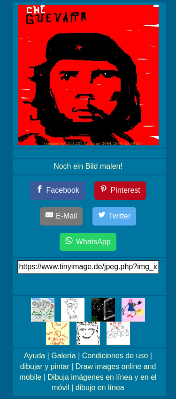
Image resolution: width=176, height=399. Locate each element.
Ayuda (34, 356)
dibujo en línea (100, 387)
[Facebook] (57, 190)
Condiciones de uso (115, 356)
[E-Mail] (61, 216)
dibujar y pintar (44, 366)
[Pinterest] (120, 190)
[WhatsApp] (88, 242)
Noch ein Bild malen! (88, 166)
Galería (63, 356)
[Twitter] (114, 216)
